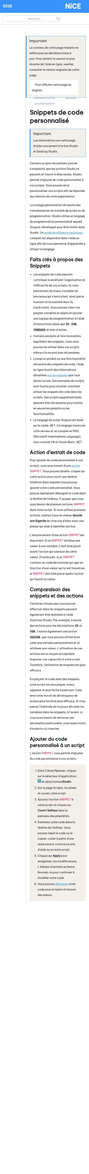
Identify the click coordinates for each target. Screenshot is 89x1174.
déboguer (61, 884)
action (75, 466)
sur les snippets (57, 375)
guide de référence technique (63, 232)
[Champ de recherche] (31, 19)
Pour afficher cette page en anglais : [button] (51, 87)
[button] (58, 19)
